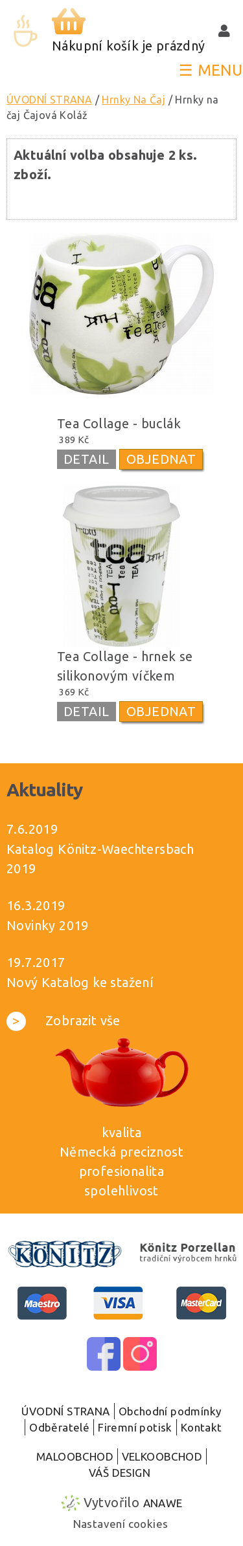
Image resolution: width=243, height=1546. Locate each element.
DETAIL (86, 459)
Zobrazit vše (63, 1020)
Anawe (163, 1503)
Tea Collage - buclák (119, 423)
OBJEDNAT (161, 459)
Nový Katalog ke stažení (80, 982)
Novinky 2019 (47, 925)
